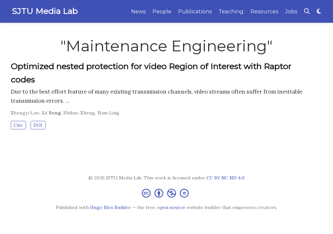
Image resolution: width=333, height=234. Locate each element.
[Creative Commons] (166, 193)
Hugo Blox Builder (110, 207)
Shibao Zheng (79, 113)
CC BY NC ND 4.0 (225, 178)
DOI (37, 125)
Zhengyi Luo (25, 113)
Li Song (51, 113)
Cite (18, 125)
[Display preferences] (319, 11)
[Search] (307, 11)
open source (171, 207)
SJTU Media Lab (45, 11)
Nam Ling (108, 113)
